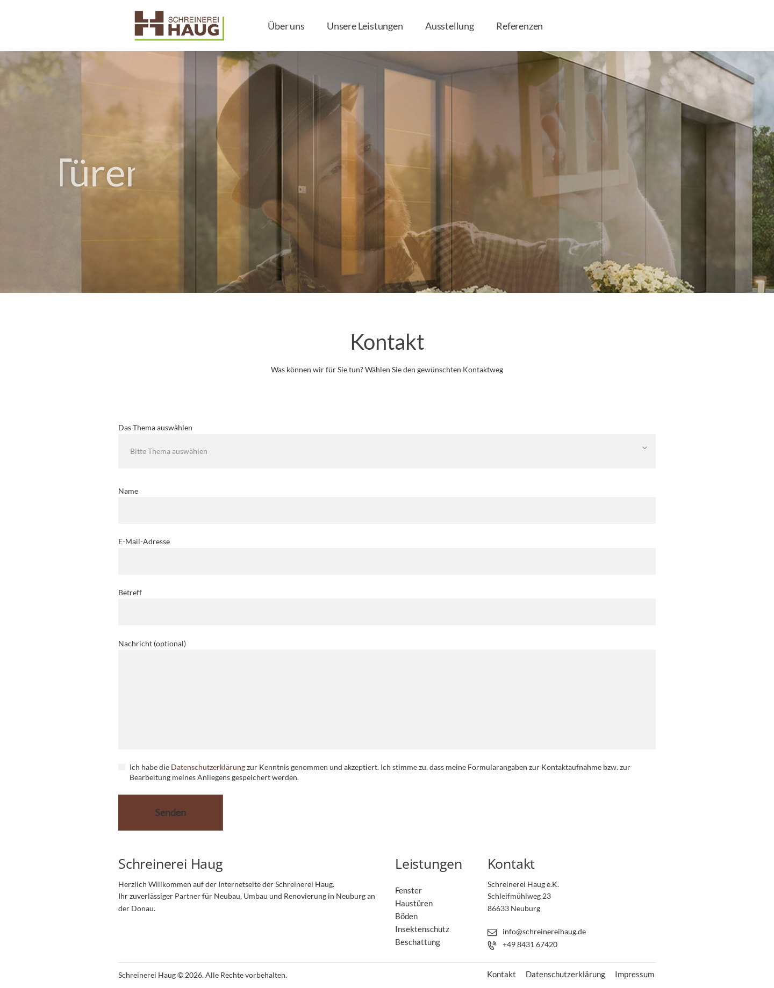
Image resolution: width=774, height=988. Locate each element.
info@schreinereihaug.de (544, 931)
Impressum (634, 974)
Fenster (408, 890)
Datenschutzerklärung (208, 766)
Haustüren (414, 903)
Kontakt (501, 974)
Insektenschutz (422, 929)
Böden (406, 916)
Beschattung (417, 942)
